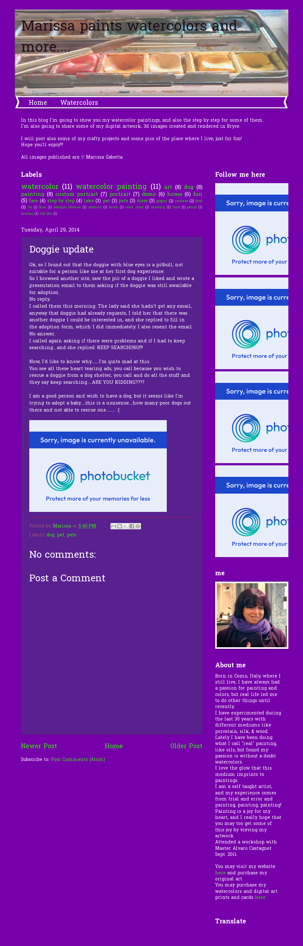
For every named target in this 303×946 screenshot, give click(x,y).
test (198, 201)
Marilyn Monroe (67, 207)
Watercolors (79, 103)
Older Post (186, 746)
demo (149, 194)
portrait (119, 194)
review (181, 201)
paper (162, 201)
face (33, 201)
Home (38, 103)
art (168, 187)
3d (29, 207)
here (220, 873)
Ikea (42, 207)
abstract (95, 207)
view (142, 201)
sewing (27, 213)
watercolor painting (111, 187)
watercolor (40, 187)
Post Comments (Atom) (78, 760)
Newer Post (39, 746)
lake (89, 201)
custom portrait (76, 194)
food (176, 207)
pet (106, 201)
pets (123, 201)
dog (189, 187)
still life (46, 213)
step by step (61, 201)
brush (113, 207)
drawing (158, 207)
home (174, 194)
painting (32, 194)
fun (197, 194)
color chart (134, 207)
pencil (192, 207)
